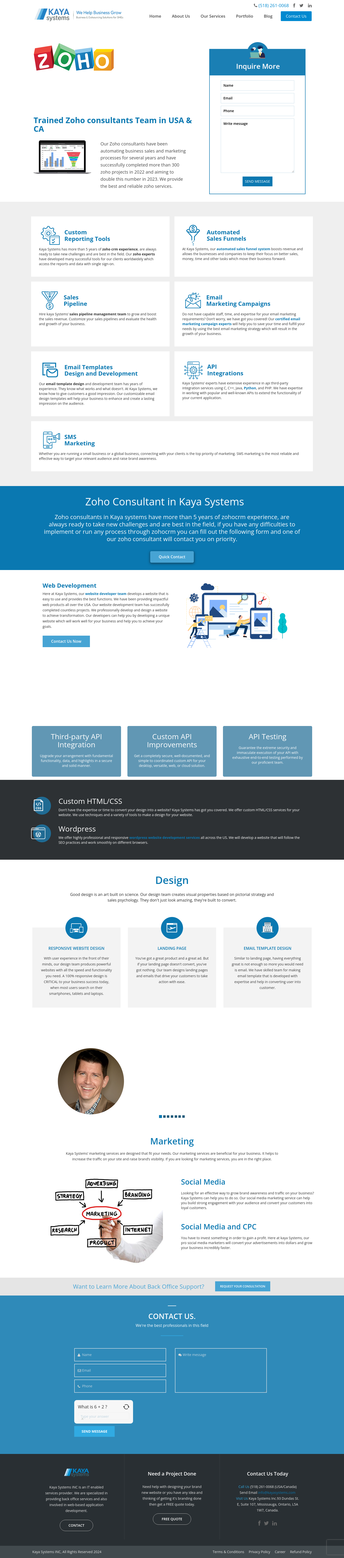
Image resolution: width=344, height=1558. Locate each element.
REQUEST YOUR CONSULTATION (242, 1286)
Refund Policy (301, 1551)
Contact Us (296, 16)
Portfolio (244, 16)
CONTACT (77, 1525)
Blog (268, 16)
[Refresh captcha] (126, 1407)
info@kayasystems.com (276, 1492)
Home (155, 16)
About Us (181, 16)
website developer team (105, 593)
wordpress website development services (164, 837)
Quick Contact (172, 556)
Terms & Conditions (228, 1551)
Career (280, 1551)
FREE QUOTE (172, 1519)
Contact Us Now (66, 641)
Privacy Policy (259, 1551)
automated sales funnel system (243, 249)
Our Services (213, 16)
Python (250, 388)
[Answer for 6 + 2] (103, 1416)
